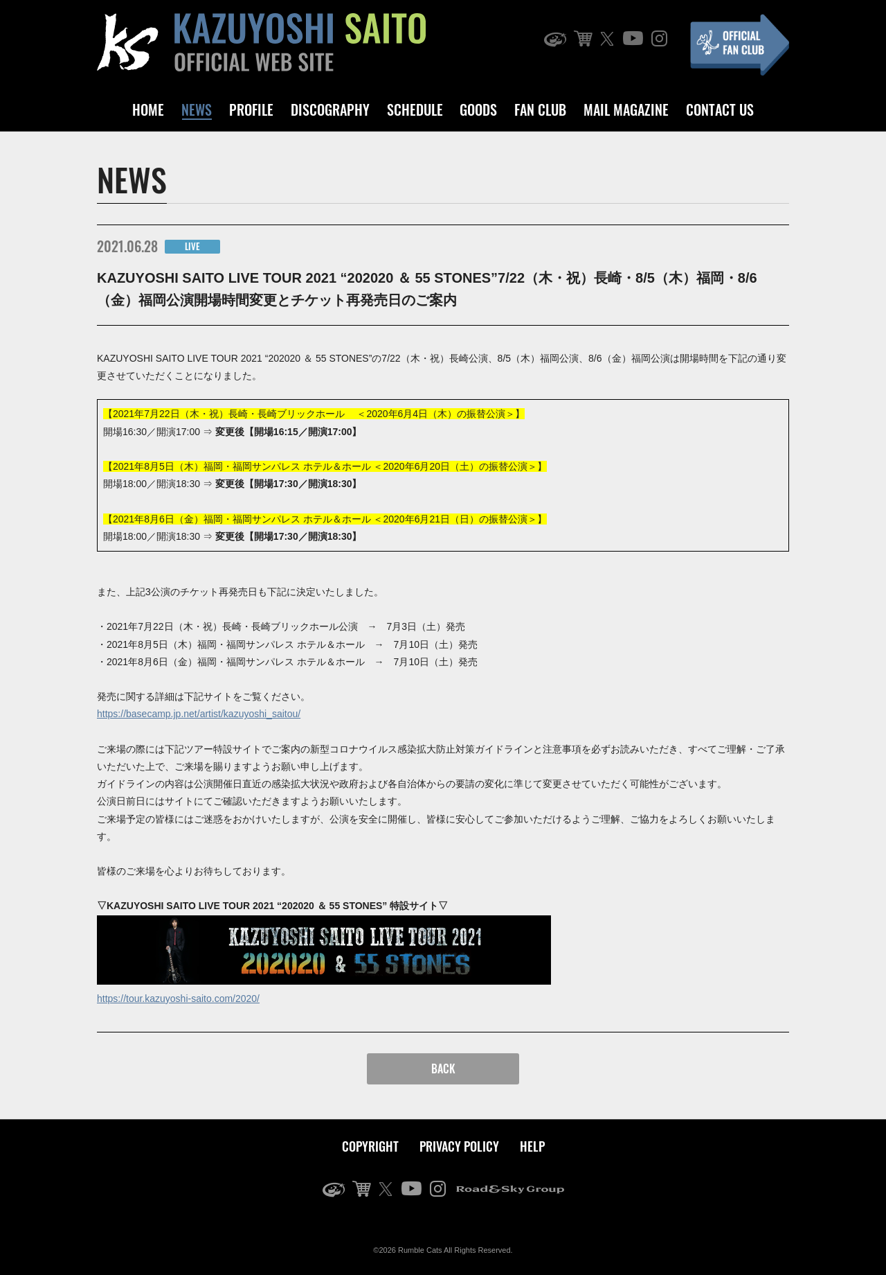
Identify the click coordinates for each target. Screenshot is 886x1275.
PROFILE (251, 109)
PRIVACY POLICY (459, 1146)
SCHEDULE (415, 109)
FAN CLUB (540, 109)
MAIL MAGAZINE (626, 109)
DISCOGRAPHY (330, 109)
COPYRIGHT (370, 1146)
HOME (148, 109)
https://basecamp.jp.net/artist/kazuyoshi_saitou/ (198, 713)
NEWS (196, 109)
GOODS (478, 109)
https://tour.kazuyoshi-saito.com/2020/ (178, 998)
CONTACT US (720, 109)
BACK (443, 1068)
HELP (532, 1146)
